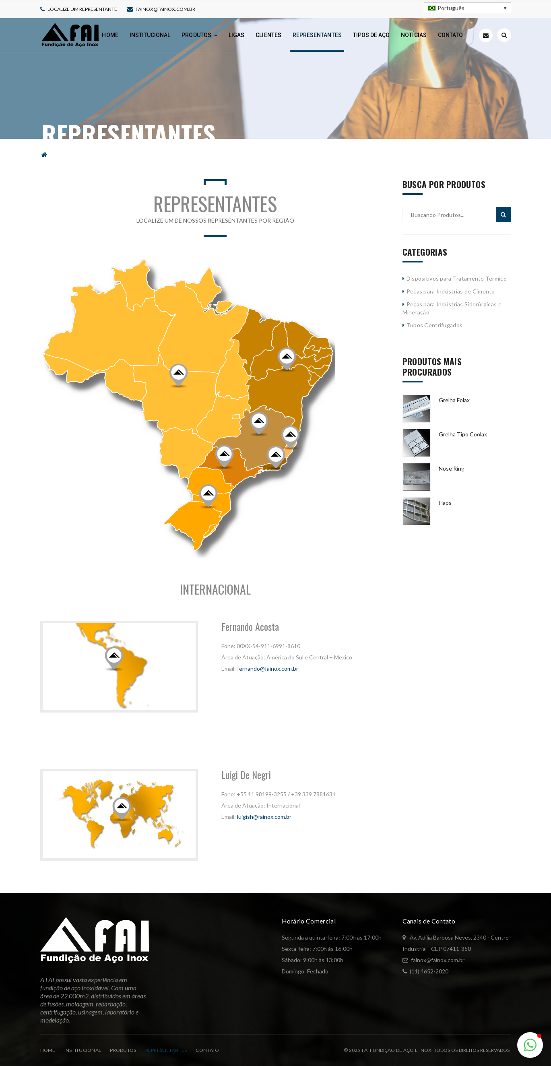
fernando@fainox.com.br (267, 668)
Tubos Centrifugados (434, 325)
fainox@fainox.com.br (165, 9)
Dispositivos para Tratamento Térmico (457, 278)
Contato (207, 1050)
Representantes (166, 1050)
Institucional (82, 1050)
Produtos (123, 1050)
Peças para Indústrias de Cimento (451, 291)
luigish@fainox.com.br (264, 816)
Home (48, 1050)
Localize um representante (82, 9)
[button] (530, 1045)
